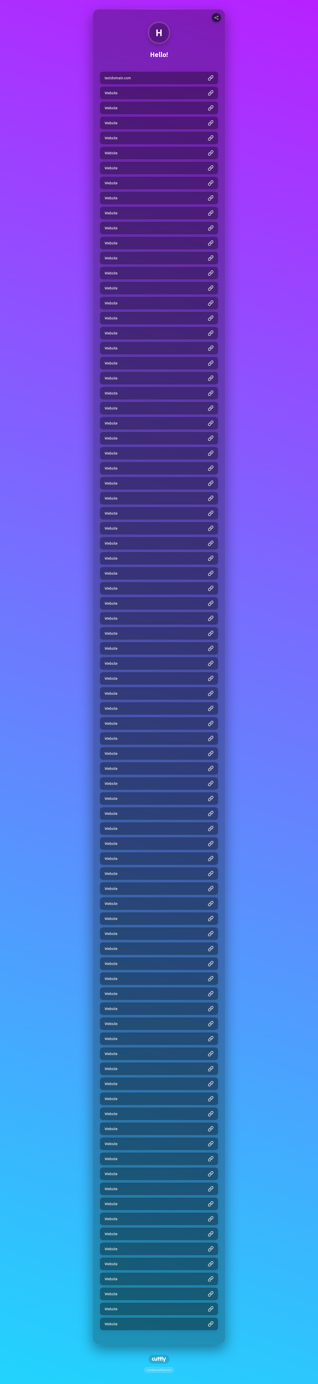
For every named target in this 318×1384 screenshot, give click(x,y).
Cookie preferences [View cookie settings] (159, 1370)
